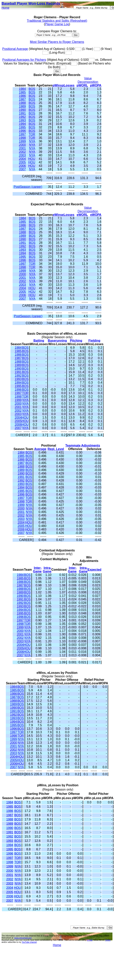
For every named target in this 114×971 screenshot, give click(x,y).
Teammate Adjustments (82, 445)
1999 (22, 141)
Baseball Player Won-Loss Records (31, 3)
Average (40, 449)
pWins (57, 85)
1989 (22, 106)
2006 (22, 165)
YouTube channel (29, 942)
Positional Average (15, 49)
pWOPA (95, 85)
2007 (22, 169)
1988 (22, 103)
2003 (22, 155)
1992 (22, 116)
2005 (22, 162)
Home (5, 7)
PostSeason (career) (28, 186)
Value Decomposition (88, 80)
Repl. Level (56, 449)
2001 (22, 148)
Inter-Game (37, 569)
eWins (57, 214)
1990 (22, 109)
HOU (31, 158)
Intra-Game (47, 569)
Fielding (94, 340)
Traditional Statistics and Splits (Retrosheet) (57, 20)
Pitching (76, 340)
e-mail (89, 940)
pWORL (82, 85)
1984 (22, 89)
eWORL (82, 214)
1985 (22, 92)
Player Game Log (57, 24)
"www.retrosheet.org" (23, 938)
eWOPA (95, 214)
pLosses (68, 85)
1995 (22, 127)
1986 (22, 96)
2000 (22, 144)
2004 (22, 158)
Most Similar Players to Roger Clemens (57, 42)
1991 (22, 113)
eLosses (68, 214)
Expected (94, 569)
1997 (22, 134)
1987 (22, 99)
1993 (22, 120)
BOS (32, 89)
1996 (22, 130)
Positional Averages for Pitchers (24, 59)
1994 (22, 123)
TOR (32, 134)
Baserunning (57, 340)
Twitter (108, 940)
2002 (22, 151)
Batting (38, 340)
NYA (32, 141)
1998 (22, 137)
